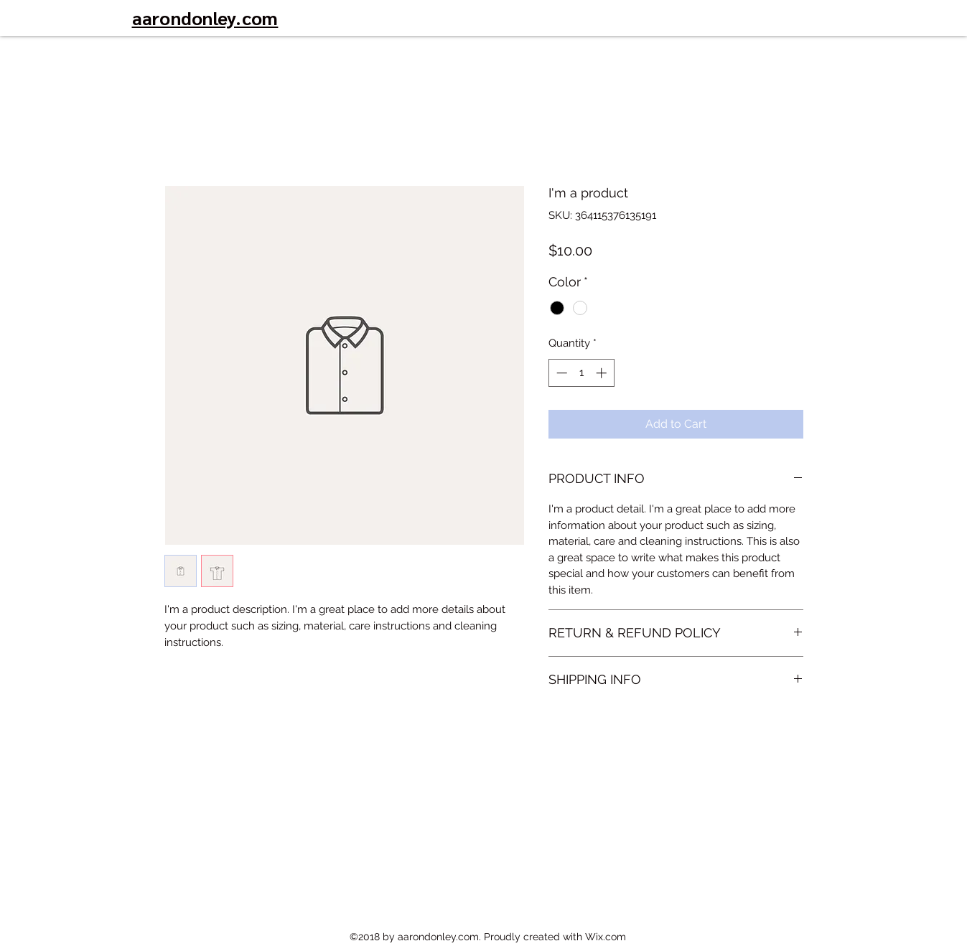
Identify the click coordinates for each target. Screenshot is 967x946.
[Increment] (602, 373)
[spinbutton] (581, 373)
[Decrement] (560, 373)
